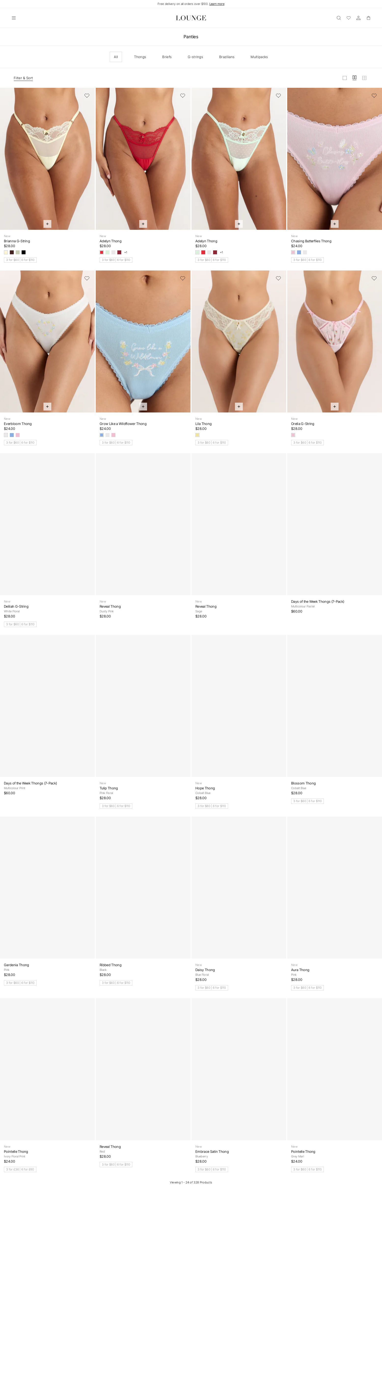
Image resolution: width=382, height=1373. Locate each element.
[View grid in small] (364, 78)
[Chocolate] (12, 252)
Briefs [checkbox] (167, 57)
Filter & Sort (23, 78)
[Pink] (293, 252)
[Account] (358, 18)
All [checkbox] (116, 57)
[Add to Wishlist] (87, 96)
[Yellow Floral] (197, 435)
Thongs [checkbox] (140, 57)
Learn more (216, 4)
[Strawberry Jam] (102, 252)
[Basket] (368, 18)
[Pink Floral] (293, 435)
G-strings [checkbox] (195, 57)
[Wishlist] (349, 18)
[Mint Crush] (107, 252)
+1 (125, 252)
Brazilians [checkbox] (226, 57)
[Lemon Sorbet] (6, 252)
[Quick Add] (47, 224)
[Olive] (18, 252)
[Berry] (119, 252)
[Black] (24, 252)
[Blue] (299, 252)
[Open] (14, 18)
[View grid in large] (345, 78)
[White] (113, 252)
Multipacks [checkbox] (259, 57)
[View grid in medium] (354, 78)
